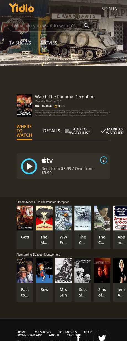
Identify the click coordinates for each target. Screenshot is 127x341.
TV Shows (20, 43)
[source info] (102, 160)
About (54, 335)
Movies (49, 43)
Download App (29, 335)
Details (51, 131)
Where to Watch (24, 131)
